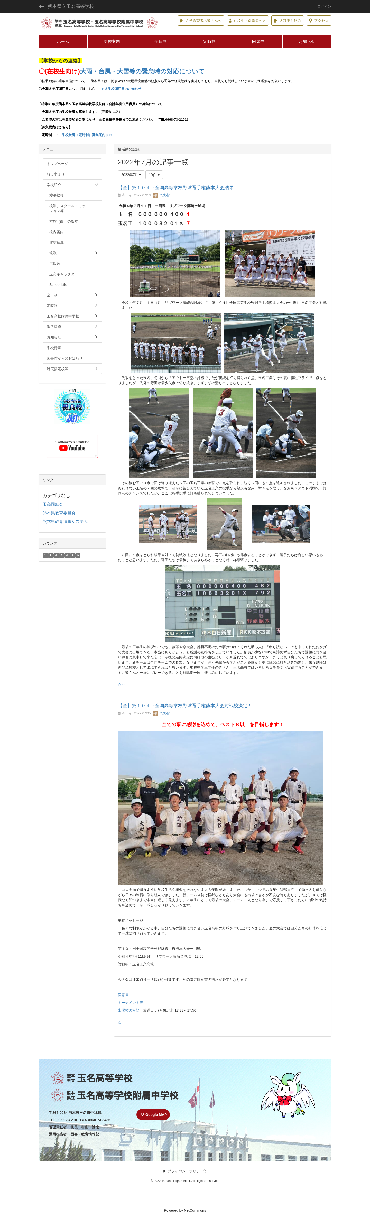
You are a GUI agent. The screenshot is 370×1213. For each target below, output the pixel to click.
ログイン (324, 6)
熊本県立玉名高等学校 (71, 6)
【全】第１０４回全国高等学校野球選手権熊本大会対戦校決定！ (185, 705)
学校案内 (112, 41)
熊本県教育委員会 (59, 513)
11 (122, 685)
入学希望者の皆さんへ (200, 20)
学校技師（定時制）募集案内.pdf (87, 135)
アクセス (319, 20)
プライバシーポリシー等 (187, 1171)
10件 (154, 175)
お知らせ (307, 41)
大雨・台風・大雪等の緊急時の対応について (142, 71)
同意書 (123, 995)
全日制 (160, 41)
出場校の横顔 (129, 1010)
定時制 (209, 41)
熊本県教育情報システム (65, 521)
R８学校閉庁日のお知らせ (121, 89)
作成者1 (162, 195)
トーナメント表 (130, 1003)
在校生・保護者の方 (247, 20)
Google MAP (154, 1115)
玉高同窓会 (53, 504)
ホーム (63, 41)
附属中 (258, 41)
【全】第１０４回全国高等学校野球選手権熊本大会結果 (176, 187)
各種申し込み (287, 20)
